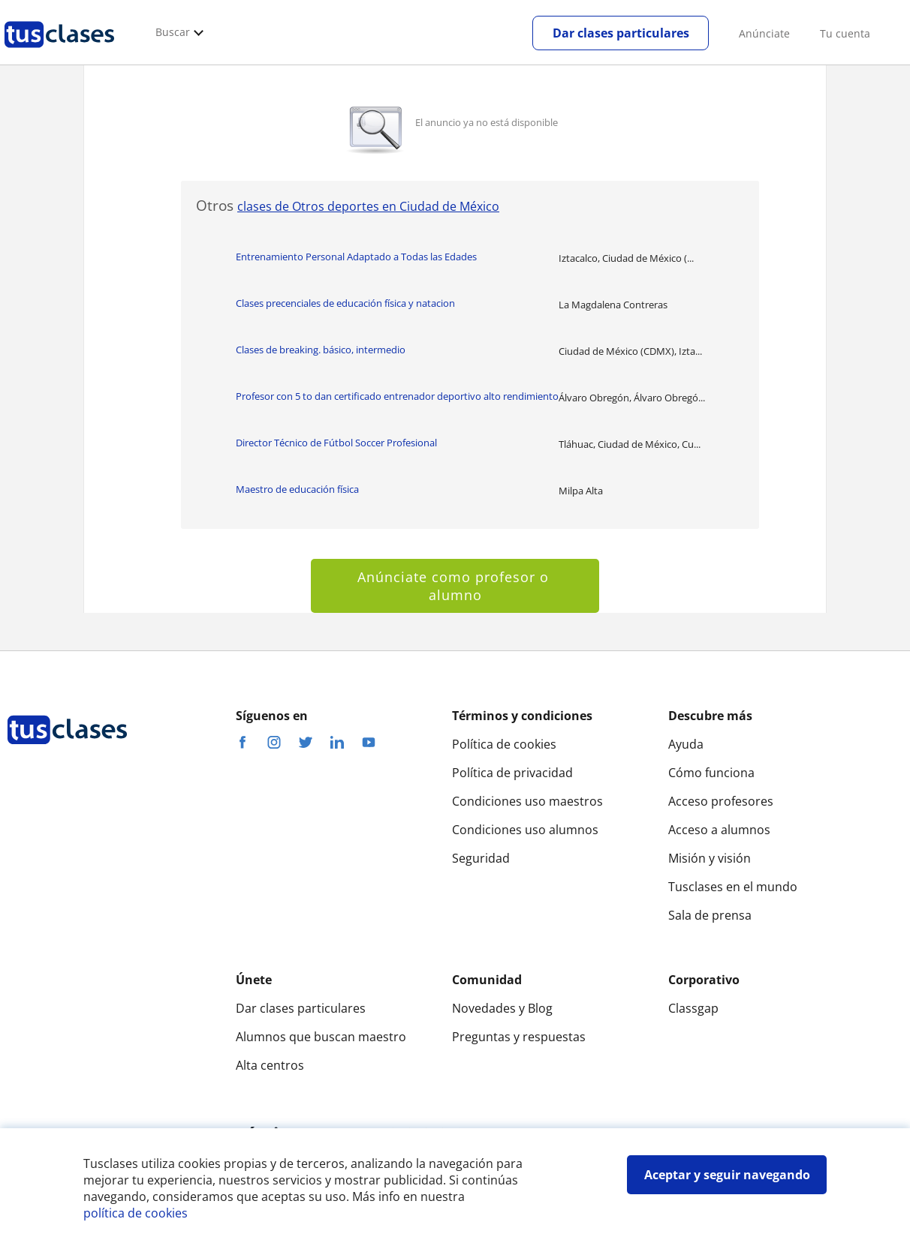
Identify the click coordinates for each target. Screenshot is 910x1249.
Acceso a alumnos (719, 829)
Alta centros (270, 1065)
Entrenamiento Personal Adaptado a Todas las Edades (356, 256)
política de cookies (135, 1213)
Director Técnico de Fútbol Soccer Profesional (336, 442)
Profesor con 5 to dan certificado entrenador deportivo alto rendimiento (397, 396)
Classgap (693, 1008)
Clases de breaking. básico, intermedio (320, 349)
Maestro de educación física (297, 489)
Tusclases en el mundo (732, 886)
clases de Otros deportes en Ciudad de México (368, 206)
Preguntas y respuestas (519, 1036)
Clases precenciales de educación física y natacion (345, 303)
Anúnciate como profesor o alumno (455, 586)
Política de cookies (504, 744)
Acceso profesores (720, 801)
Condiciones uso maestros (527, 801)
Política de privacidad (512, 772)
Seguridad (481, 858)
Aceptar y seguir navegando (727, 1174)
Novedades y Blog (502, 1008)
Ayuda (686, 744)
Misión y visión (709, 858)
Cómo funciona (711, 772)
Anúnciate (764, 33)
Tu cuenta (845, 33)
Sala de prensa (710, 915)
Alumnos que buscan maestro (321, 1036)
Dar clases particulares (621, 33)
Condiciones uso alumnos (525, 829)
